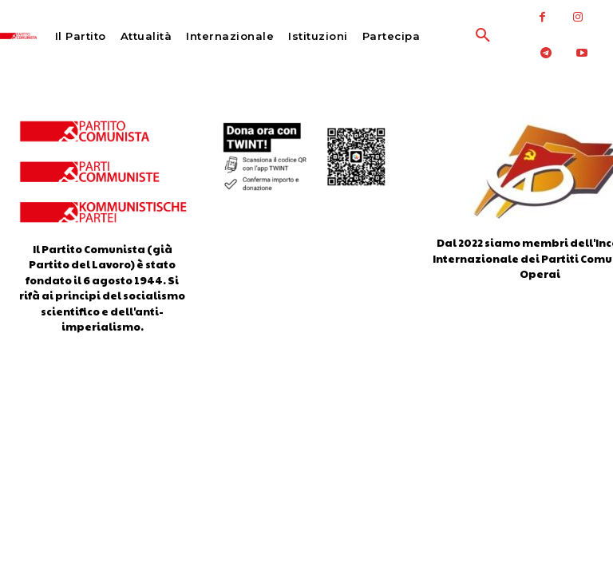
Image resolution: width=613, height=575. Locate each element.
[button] (451, 36)
